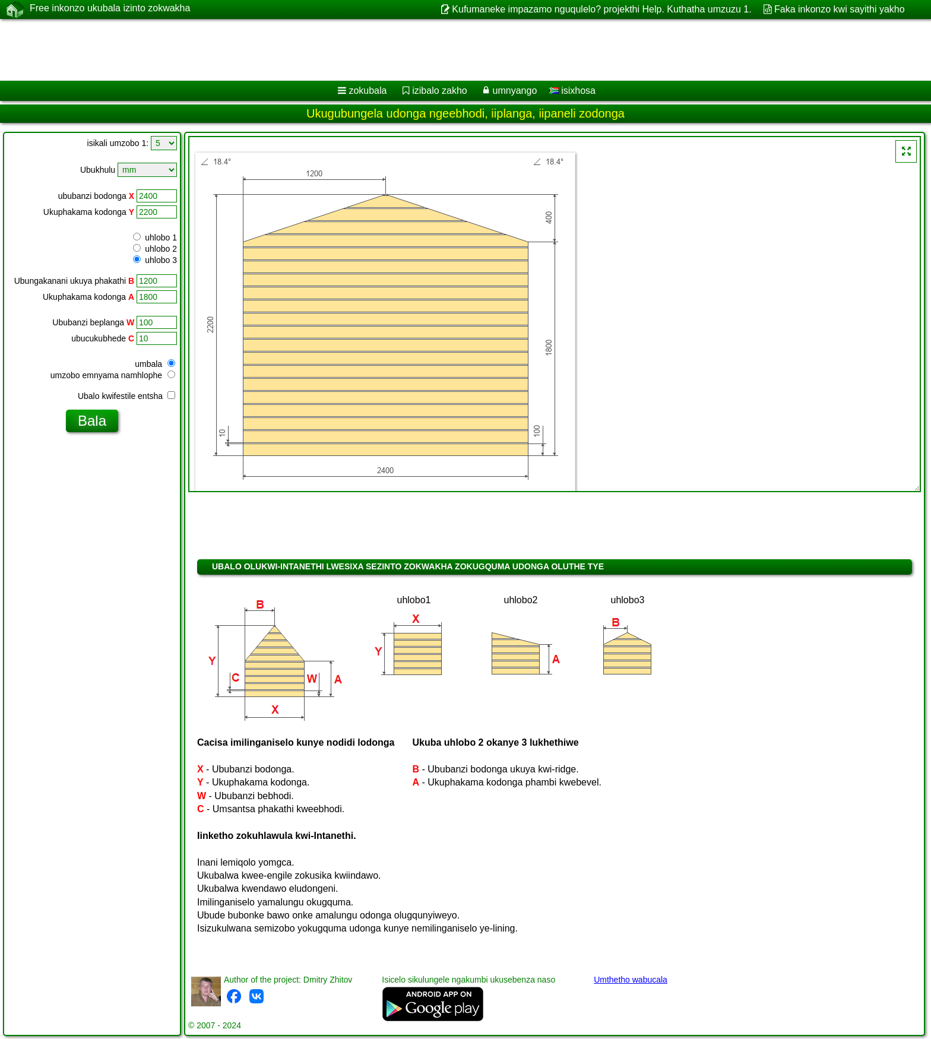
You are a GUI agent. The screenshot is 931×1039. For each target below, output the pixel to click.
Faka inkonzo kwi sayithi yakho (839, 9)
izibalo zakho (439, 90)
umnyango (515, 90)
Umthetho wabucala (630, 979)
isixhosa (572, 90)
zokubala (368, 90)
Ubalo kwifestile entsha (126, 396)
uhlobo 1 (155, 237)
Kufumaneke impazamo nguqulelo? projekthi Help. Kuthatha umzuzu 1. (601, 9)
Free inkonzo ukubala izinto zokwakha (110, 9)
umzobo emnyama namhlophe (112, 375)
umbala (155, 364)
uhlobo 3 (155, 260)
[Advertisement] (360, 50)
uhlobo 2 (155, 249)
